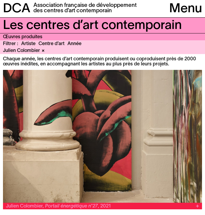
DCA (16, 9)
